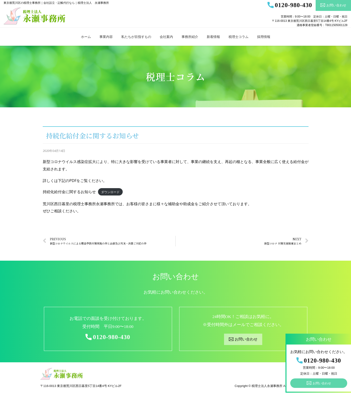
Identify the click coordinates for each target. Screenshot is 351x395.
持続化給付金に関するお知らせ (69, 191)
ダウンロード (110, 192)
